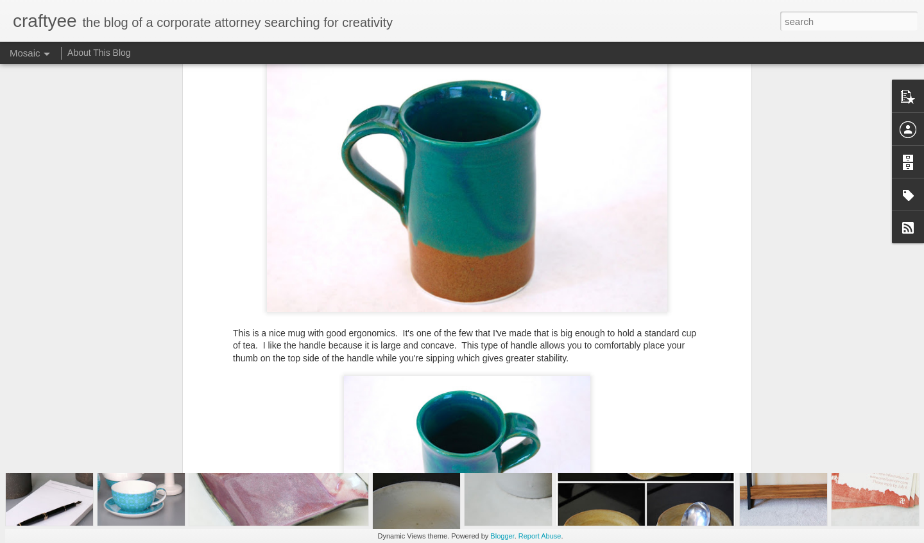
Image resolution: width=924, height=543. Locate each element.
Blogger (502, 536)
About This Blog (99, 52)
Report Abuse (539, 536)
